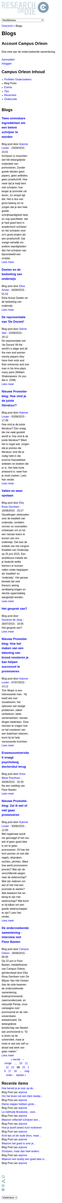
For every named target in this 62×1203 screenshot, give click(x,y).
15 (23, 1067)
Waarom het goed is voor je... (19, 1143)
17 (9, 1071)
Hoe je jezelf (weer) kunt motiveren (22, 1127)
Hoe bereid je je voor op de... (18, 1088)
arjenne (23, 1092)
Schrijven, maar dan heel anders (20, 1151)
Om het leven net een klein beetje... (22, 1096)
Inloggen (7, 63)
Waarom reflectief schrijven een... (21, 1119)
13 (12, 1067)
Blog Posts (10, 83)
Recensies (10, 95)
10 (20, 1063)
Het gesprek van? (14, 608)
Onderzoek (10, 99)
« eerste (15, 1059)
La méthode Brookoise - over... (19, 1111)
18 (15, 1071)
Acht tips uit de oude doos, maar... (21, 1135)
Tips (6, 91)
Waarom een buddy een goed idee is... (24, 1159)
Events (8, 87)
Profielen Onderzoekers (17, 79)
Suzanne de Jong (12, 619)
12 (7, 1067)
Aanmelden (8, 59)
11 (26, 1063)
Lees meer (8, 262)
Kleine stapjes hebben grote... (19, 1104)
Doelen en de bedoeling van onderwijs (12, 274)
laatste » (21, 1075)
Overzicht (7, 25)
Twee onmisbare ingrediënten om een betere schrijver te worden (13, 127)
